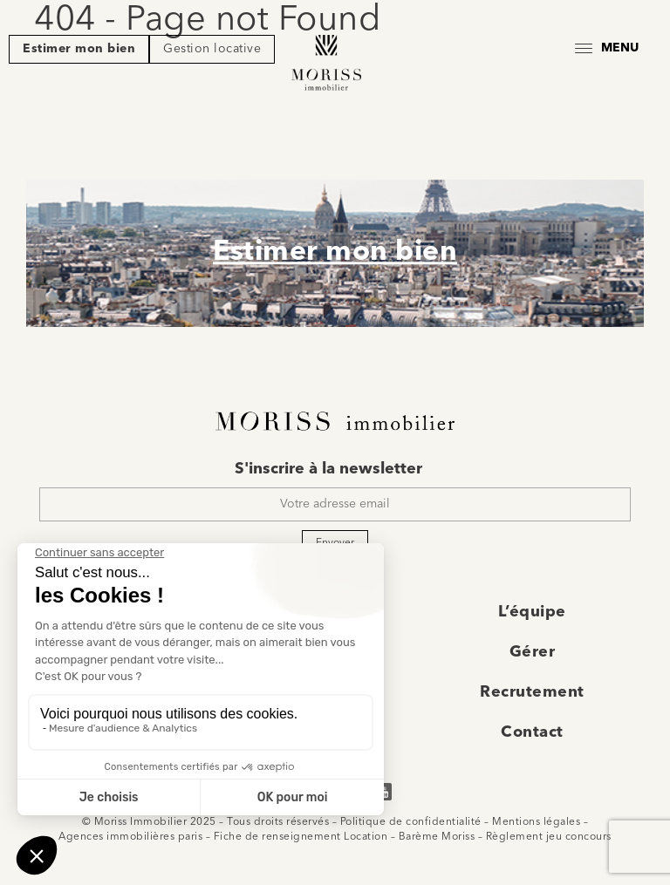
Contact (532, 732)
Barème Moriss (437, 837)
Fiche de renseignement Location (301, 837)
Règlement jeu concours (549, 837)
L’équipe (532, 612)
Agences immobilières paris (130, 837)
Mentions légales (536, 822)
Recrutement (532, 692)
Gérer (532, 652)
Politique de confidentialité (411, 822)
